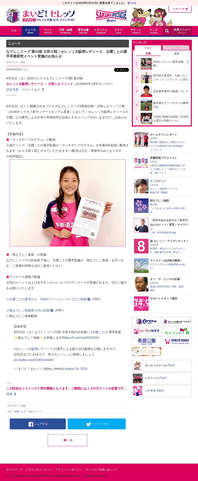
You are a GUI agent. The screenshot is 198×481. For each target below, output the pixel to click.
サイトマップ (14, 469)
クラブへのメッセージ (38, 469)
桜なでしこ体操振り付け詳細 (31, 310)
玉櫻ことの (20, 411)
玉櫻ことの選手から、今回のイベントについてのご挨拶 (49, 299)
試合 (23, 62)
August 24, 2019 (76, 368)
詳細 (132, 2)
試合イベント (35, 411)
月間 (148, 53)
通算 (176, 53)
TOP (14, 30)
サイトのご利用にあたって (101, 469)
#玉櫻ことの (99, 332)
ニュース (176, 47)
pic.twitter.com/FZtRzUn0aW (33, 360)
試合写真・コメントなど (25, 89)
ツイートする (97, 424)
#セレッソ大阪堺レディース (33, 349)
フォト (147, 47)
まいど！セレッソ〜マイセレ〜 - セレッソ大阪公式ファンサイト (40, 16)
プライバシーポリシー (68, 469)
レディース (179, 9)
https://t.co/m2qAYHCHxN (81, 337)
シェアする (38, 424)
